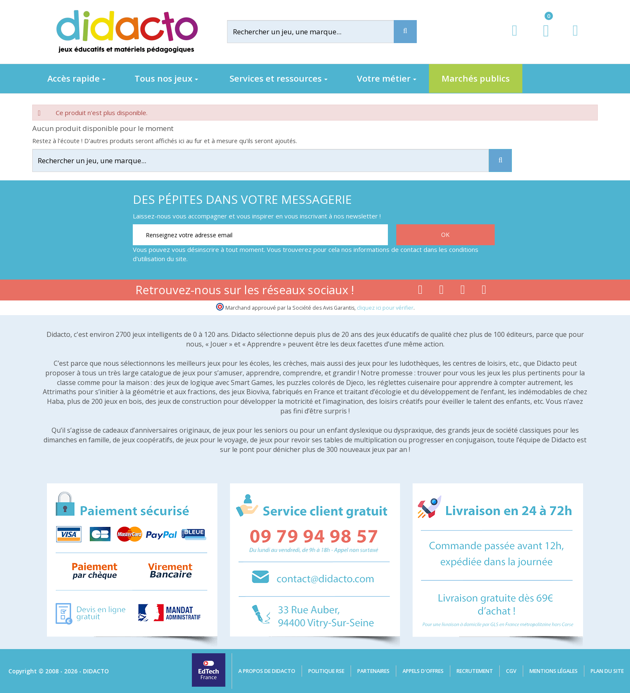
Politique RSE (326, 671)
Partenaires (373, 671)
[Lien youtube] (441, 291)
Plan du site (607, 671)
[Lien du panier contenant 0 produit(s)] (542, 38)
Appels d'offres (423, 671)
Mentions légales (553, 671)
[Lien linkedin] (484, 291)
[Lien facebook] (420, 291)
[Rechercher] (317, 31)
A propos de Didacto (266, 671)
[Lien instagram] (462, 291)
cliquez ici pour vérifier (385, 307)
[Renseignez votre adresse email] (260, 234)
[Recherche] (405, 31)
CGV (511, 671)
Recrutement (475, 671)
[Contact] (575, 38)
